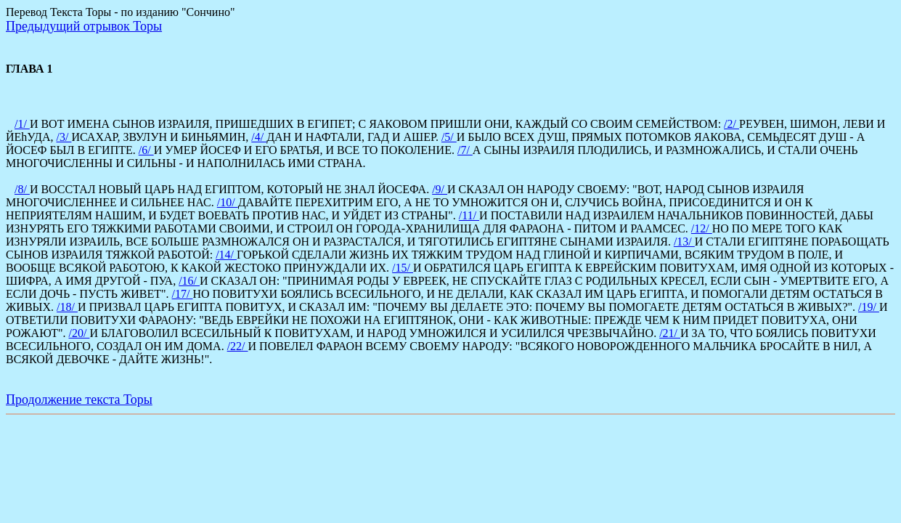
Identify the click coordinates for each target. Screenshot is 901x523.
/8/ (22, 189)
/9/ (439, 189)
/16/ (189, 281)
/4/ (258, 137)
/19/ (868, 307)
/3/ (64, 137)
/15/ (402, 268)
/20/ (79, 333)
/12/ (701, 228)
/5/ (449, 137)
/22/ (237, 346)
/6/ (146, 150)
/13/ (684, 241)
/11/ (469, 215)
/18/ (67, 307)
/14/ (226, 254)
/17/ (182, 294)
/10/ (227, 202)
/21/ (669, 333)
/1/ (22, 124)
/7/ (465, 150)
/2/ (731, 124)
